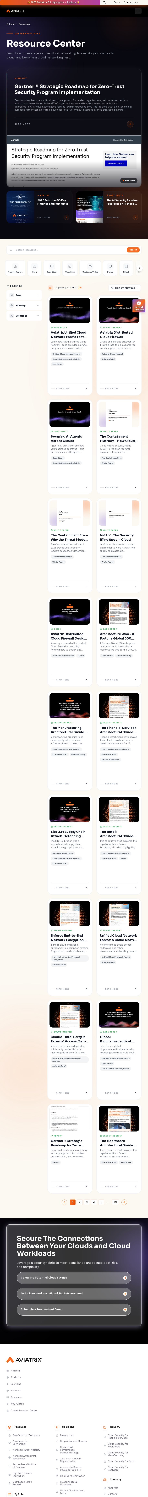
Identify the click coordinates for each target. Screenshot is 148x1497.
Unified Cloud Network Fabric (66, 354)
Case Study (59, 431)
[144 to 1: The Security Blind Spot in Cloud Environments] (119, 545)
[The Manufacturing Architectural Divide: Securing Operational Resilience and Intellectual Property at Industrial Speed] (70, 740)
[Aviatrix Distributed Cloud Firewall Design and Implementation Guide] (70, 641)
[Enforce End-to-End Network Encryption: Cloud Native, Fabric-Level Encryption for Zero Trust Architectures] (70, 947)
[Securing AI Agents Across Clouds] (70, 447)
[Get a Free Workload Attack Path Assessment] (74, 1294)
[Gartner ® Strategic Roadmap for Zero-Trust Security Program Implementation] (74, 161)
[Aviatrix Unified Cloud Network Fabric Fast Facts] (70, 345)
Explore (71, 2)
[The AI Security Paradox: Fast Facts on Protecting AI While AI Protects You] (109, 207)
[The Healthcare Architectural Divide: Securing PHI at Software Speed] (119, 1148)
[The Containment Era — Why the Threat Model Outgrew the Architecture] (70, 545)
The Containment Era (111, 458)
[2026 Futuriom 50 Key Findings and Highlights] (39, 207)
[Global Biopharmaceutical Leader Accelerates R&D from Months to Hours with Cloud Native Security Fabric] (119, 1050)
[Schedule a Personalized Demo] (74, 1310)
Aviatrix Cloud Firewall (112, 354)
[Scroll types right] (139, 268)
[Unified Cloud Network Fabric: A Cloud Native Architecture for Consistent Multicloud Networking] (119, 947)
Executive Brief (62, 723)
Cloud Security (124, 656)
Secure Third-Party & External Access (66, 1059)
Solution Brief (111, 327)
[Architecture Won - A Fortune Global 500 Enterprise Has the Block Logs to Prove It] (119, 641)
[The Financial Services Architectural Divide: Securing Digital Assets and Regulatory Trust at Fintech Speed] (119, 740)
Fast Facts (115, 195)
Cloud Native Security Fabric (66, 359)
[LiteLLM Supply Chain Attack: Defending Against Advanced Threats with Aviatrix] (70, 844)
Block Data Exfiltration (62, 853)
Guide (56, 629)
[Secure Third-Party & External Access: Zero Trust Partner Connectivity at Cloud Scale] (70, 1050)
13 (115, 1202)
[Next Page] (124, 1202)
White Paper (109, 431)
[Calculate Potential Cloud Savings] (74, 1278)
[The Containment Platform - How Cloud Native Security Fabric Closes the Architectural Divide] (119, 447)
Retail (123, 858)
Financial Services (110, 759)
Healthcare (126, 1162)
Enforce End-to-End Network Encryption (66, 958)
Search (133, 250)
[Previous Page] (64, 1202)
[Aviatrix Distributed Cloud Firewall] (119, 345)
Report (21, 78)
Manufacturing (78, 754)
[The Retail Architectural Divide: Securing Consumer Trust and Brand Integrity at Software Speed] (119, 844)
